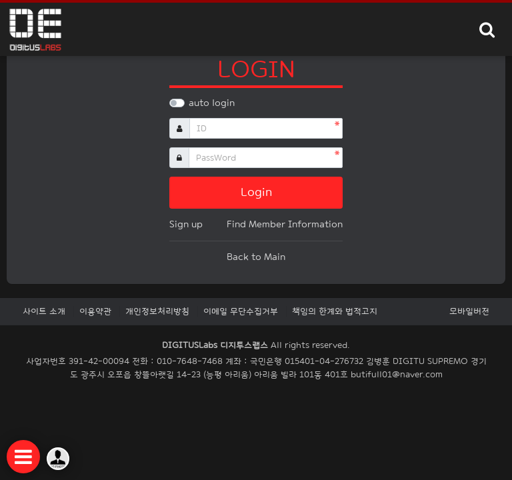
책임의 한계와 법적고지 (334, 311)
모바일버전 (469, 311)
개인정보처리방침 (157, 311)
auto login (212, 103)
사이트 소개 (44, 311)
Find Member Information (285, 224)
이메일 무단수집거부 (240, 311)
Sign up (186, 224)
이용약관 (95, 311)
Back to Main (256, 257)
